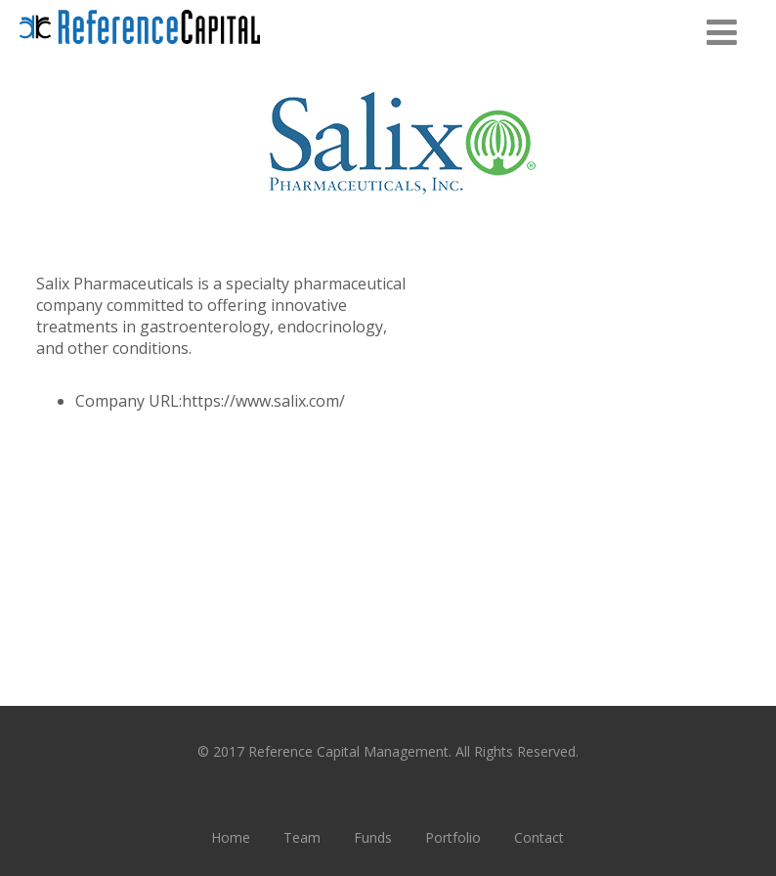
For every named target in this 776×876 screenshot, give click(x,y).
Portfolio (453, 837)
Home (230, 837)
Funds (373, 837)
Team (302, 837)
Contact (539, 837)
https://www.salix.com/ (263, 401)
